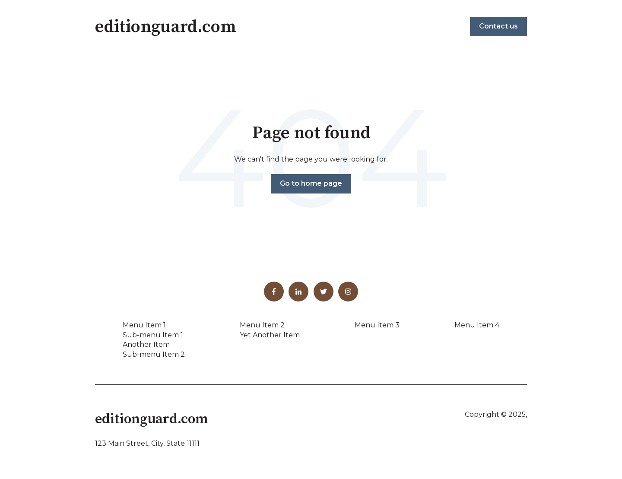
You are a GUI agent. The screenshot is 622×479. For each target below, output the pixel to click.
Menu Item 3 (377, 325)
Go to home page (311, 183)
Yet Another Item (270, 335)
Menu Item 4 (476, 325)
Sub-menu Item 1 (153, 335)
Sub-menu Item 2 (154, 354)
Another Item (146, 344)
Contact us (498, 26)
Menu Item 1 (144, 325)
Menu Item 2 (262, 325)
